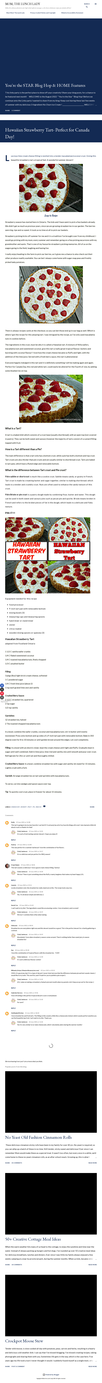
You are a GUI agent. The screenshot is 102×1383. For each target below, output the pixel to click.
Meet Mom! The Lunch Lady (14, 13)
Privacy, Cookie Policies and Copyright (41, 13)
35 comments (17, 1163)
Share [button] (7, 110)
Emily (13, 822)
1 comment (16, 110)
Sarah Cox (14, 905)
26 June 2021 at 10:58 (36, 871)
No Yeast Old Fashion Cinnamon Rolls (38, 1137)
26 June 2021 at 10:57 (36, 851)
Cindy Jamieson (22, 831)
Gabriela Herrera (16, 993)
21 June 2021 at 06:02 (32, 1013)
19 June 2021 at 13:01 (36, 831)
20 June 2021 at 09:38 (22, 950)
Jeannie (13, 885)
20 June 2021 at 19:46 (31, 993)
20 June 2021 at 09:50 (48, 970)
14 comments (17, 1264)
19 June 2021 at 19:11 (25, 885)
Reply (13, 840)
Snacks (38, 807)
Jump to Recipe (51, 215)
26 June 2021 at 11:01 (36, 979)
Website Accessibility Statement (71, 13)
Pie (34, 807)
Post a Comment (18, 1366)
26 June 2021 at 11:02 (36, 999)
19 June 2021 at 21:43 (26, 905)
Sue (12, 950)
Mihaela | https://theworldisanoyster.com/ (25, 970)
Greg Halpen (15, 865)
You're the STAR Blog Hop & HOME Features (45, 85)
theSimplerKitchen (17, 1013)
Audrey (13, 844)
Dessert (24, 807)
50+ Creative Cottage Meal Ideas (33, 1239)
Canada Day (15, 807)
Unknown (14, 925)
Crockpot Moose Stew (24, 1341)
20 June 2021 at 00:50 (26, 925)
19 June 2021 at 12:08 (23, 822)
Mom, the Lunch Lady (22, 4)
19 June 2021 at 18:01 (28, 865)
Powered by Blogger (51, 1375)
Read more (93, 1163)
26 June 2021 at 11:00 (36, 957)
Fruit (30, 807)
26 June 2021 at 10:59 (36, 912)
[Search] (87, 5)
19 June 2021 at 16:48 (24, 844)
